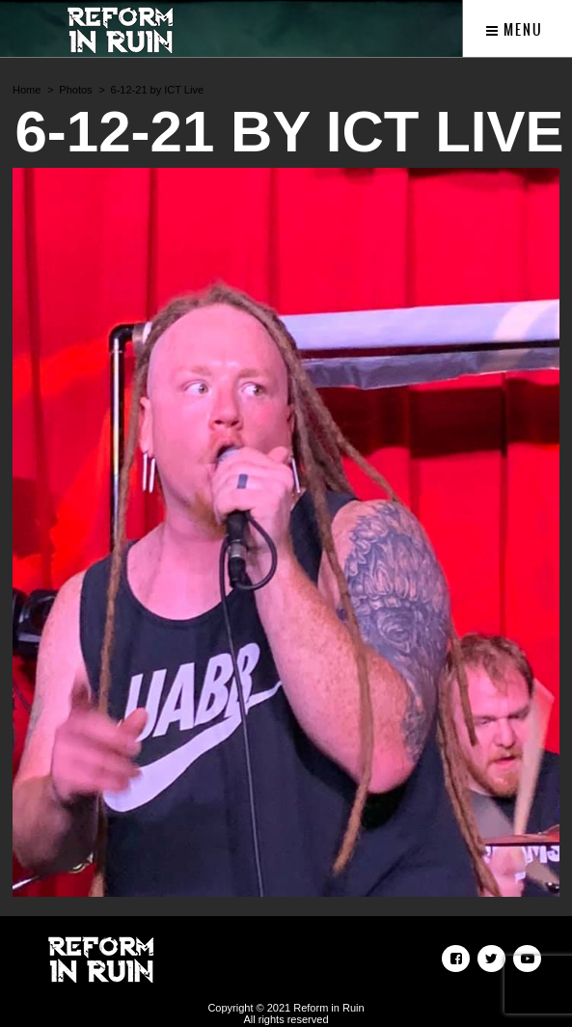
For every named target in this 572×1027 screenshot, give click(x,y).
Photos (75, 89)
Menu (514, 30)
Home (27, 89)
